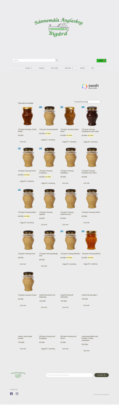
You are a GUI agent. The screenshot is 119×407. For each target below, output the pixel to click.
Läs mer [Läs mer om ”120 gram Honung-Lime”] (23, 264)
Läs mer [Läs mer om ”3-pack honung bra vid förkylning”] (44, 307)
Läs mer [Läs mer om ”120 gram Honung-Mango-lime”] (44, 266)
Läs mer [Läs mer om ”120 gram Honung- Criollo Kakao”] (23, 142)
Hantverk (41, 68)
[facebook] (12, 393)
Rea (93, 68)
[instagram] (18, 393)
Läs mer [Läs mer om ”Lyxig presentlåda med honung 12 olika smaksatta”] (86, 351)
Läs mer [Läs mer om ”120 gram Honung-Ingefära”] (44, 225)
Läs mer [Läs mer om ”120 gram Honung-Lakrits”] (86, 223)
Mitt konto (69, 68)
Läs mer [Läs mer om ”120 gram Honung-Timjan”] (23, 305)
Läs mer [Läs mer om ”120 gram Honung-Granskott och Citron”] (86, 183)
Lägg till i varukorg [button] (48, 140)
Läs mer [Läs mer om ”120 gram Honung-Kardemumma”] (65, 225)
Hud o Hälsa (54, 68)
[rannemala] (59, 28)
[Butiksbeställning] (87, 101)
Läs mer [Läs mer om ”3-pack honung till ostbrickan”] (65, 307)
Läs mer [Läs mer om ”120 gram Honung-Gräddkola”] (65, 183)
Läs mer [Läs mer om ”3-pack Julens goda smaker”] (23, 349)
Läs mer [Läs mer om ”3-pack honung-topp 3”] (86, 305)
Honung (28, 68)
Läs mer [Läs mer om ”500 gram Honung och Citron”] (65, 349)
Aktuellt (82, 68)
